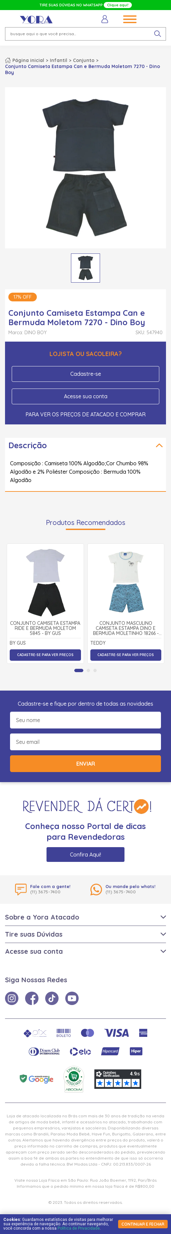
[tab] (78, 670)
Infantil (58, 60)
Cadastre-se (85, 373)
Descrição (27, 445)
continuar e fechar (142, 1224)
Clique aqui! (118, 5)
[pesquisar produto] (157, 34)
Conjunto (83, 60)
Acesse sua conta (85, 396)
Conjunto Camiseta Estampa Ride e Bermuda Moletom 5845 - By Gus (45, 628)
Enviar (85, 763)
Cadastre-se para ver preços (45, 655)
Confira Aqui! (85, 854)
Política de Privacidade (79, 1228)
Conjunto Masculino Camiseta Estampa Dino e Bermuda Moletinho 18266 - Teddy (126, 628)
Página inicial (28, 60)
